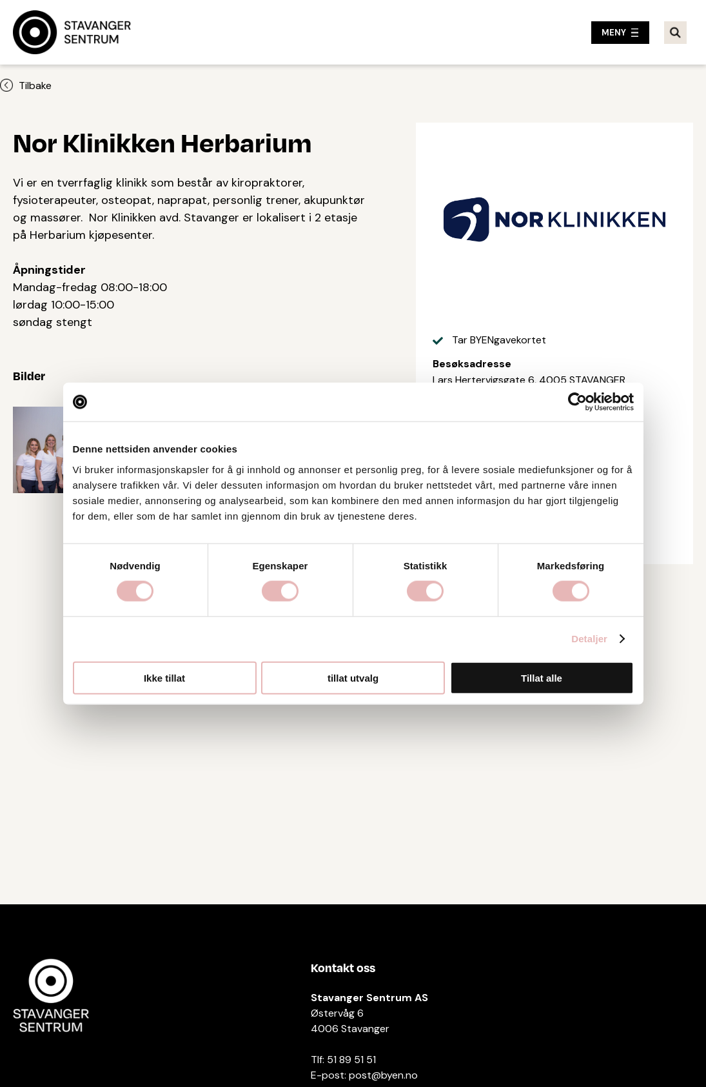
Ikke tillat (164, 677)
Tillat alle (541, 677)
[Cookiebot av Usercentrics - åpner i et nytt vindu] (577, 402)
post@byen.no (383, 1075)
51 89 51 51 (351, 1059)
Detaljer (589, 638)
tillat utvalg (353, 677)
